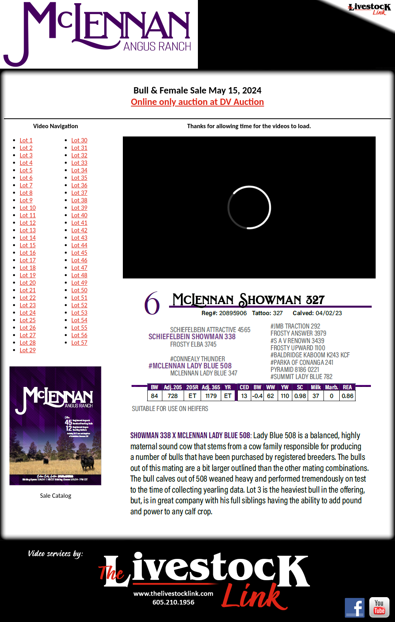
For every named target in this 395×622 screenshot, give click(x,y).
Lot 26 (28, 327)
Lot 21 (28, 290)
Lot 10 (28, 207)
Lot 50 (79, 290)
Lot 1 (26, 140)
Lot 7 (26, 185)
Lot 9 (26, 200)
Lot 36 (79, 185)
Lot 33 (79, 162)
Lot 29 (28, 350)
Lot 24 (28, 312)
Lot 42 (79, 230)
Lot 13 (28, 230)
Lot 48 (79, 275)
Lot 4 (26, 162)
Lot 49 (79, 282)
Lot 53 (79, 312)
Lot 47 (79, 267)
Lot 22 (28, 297)
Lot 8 (26, 192)
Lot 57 (79, 342)
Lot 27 (28, 335)
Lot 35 (79, 177)
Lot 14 (28, 237)
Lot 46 (79, 260)
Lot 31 (79, 147)
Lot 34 (79, 170)
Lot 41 (79, 222)
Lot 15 (28, 245)
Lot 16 (28, 252)
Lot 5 (26, 170)
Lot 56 (79, 335)
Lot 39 (79, 207)
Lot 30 (79, 140)
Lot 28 (28, 342)
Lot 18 (28, 267)
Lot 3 (26, 155)
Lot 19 (28, 275)
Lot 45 (79, 252)
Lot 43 (79, 237)
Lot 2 (26, 147)
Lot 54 (79, 320)
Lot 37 (79, 192)
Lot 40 (79, 215)
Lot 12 (28, 222)
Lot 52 (79, 305)
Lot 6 (26, 177)
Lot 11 (28, 215)
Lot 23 (28, 305)
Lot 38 (79, 200)
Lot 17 (28, 260)
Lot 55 (79, 327)
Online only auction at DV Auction (197, 101)
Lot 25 (28, 320)
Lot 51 (79, 297)
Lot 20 (28, 282)
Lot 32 (79, 155)
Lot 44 (79, 245)
